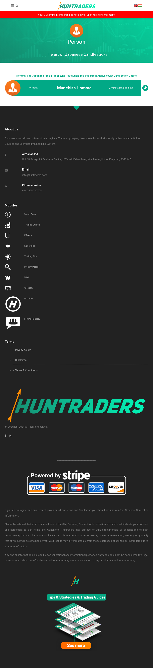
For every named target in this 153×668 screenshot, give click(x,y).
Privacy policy (22, 349)
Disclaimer (20, 360)
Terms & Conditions (25, 370)
